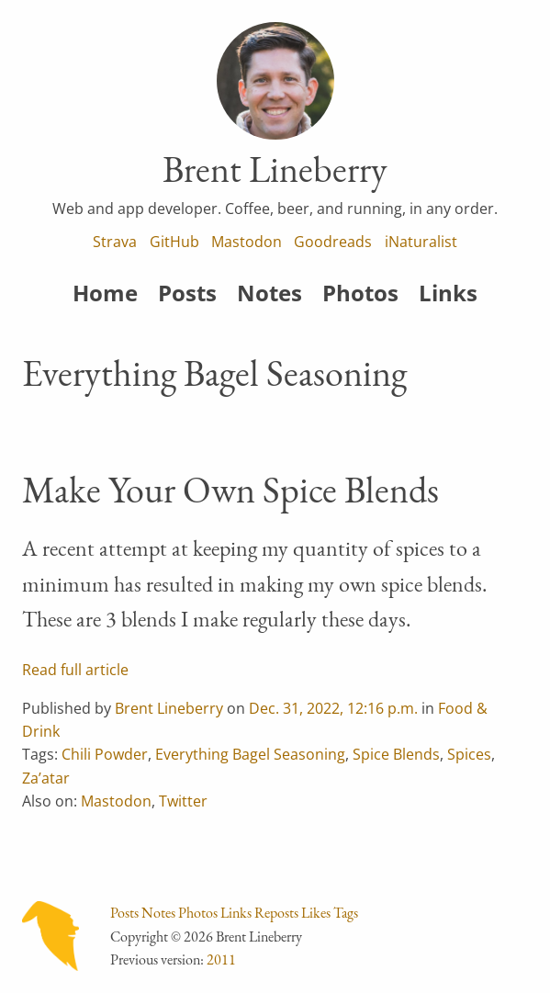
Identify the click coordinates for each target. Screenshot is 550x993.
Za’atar (46, 778)
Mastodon (246, 241)
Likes (316, 912)
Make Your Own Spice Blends (230, 489)
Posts (187, 292)
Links (448, 292)
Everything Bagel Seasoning (250, 754)
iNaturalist (421, 241)
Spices (469, 754)
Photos (360, 292)
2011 (221, 959)
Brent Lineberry (169, 708)
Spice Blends (396, 754)
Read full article (75, 670)
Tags (345, 912)
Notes (269, 292)
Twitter (183, 801)
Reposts (276, 912)
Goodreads (333, 241)
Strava (115, 241)
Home (105, 292)
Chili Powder (105, 754)
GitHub (174, 241)
